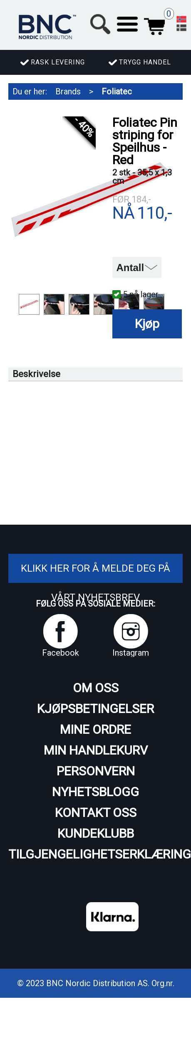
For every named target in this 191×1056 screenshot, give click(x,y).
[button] (127, 24)
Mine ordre (95, 729)
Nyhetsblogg (95, 792)
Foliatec (117, 91)
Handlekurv (154, 24)
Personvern (96, 771)
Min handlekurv (96, 750)
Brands (68, 91)
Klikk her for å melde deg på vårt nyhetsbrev (95, 583)
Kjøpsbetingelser (95, 708)
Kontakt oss (95, 812)
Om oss (96, 688)
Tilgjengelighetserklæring (95, 854)
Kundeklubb (95, 833)
